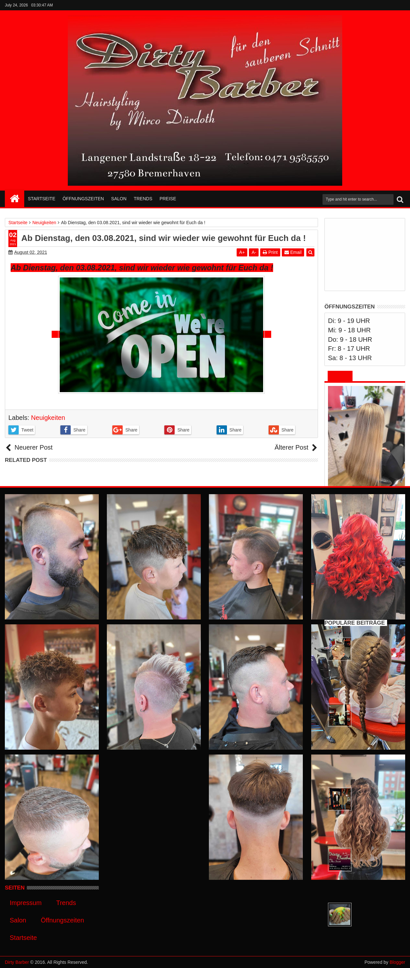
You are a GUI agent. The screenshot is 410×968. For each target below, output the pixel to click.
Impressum (26, 902)
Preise (167, 198)
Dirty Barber (17, 962)
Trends (143, 198)
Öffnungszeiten (83, 198)
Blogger (397, 962)
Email (293, 252)
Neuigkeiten (48, 417)
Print (270, 252)
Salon (118, 198)
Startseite (41, 198)
